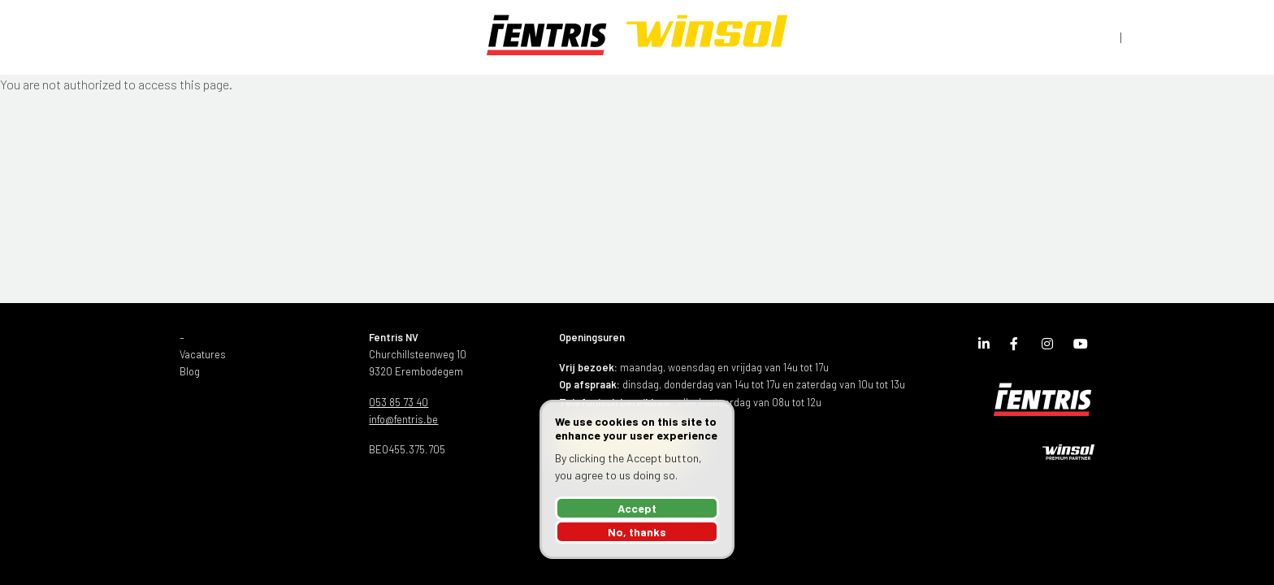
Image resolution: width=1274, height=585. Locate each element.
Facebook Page (1019, 347)
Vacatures (203, 354)
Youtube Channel (1083, 347)
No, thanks (637, 532)
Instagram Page (1051, 347)
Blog (190, 371)
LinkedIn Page (988, 347)
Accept (637, 508)
